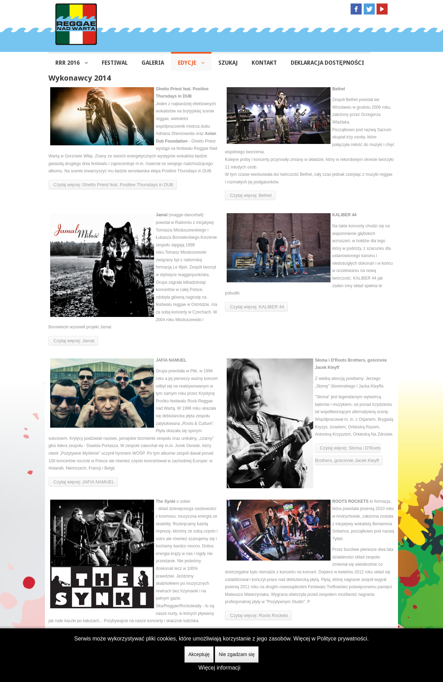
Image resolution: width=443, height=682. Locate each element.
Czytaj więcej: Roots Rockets (258, 615)
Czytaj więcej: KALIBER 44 (256, 306)
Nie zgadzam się (237, 654)
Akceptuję (198, 654)
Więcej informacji (220, 668)
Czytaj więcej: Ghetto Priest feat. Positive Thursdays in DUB (112, 184)
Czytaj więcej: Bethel (250, 195)
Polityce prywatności (342, 639)
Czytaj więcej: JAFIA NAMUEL (83, 481)
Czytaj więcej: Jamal (73, 340)
